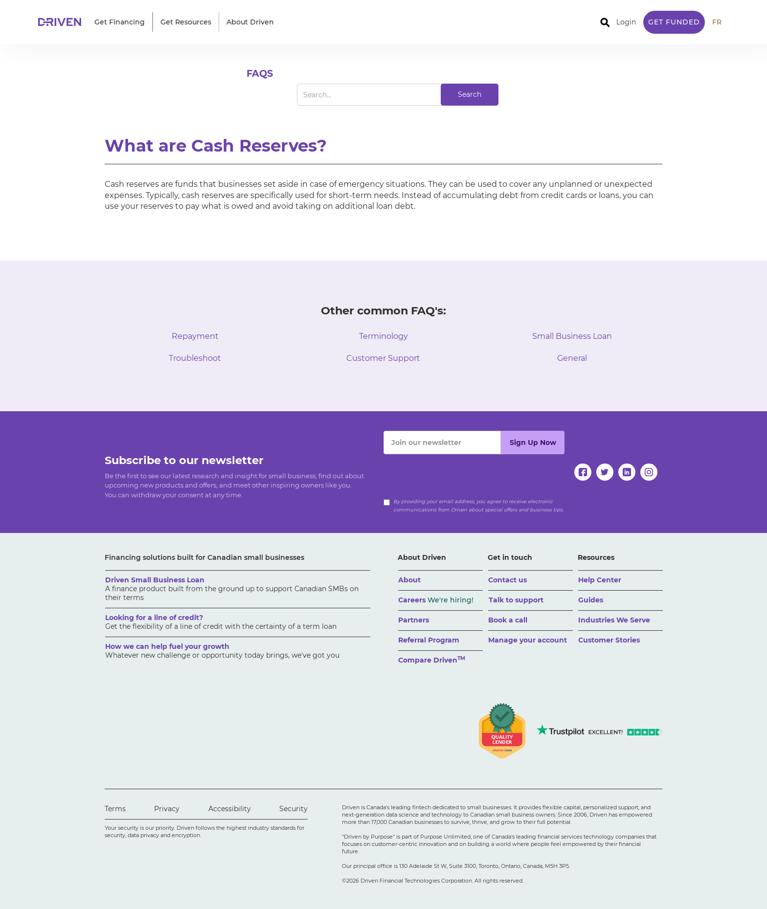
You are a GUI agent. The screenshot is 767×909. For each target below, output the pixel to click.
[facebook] (582, 472)
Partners (413, 620)
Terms (115, 808)
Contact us (507, 580)
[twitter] (604, 472)
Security (293, 808)
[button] (119, 22)
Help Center (599, 580)
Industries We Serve (614, 620)
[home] (62, 22)
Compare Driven (431, 660)
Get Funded (674, 22)
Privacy (167, 808)
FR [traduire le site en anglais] (717, 22)
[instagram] (648, 472)
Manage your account (527, 640)
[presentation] (458, 473)
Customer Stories (609, 640)
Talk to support (516, 600)
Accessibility (229, 808)
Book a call (507, 620)
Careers (436, 600)
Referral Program (428, 640)
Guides (590, 600)
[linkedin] (626, 472)
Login (626, 22)
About (409, 580)
